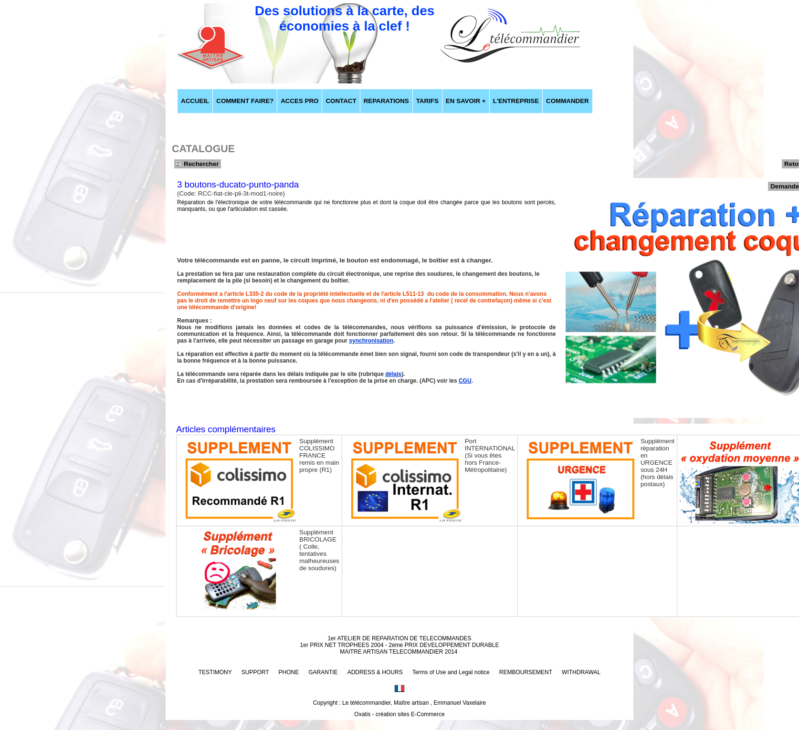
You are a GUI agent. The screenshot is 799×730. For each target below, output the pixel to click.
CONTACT (341, 100)
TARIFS (427, 100)
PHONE (289, 672)
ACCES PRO (299, 100)
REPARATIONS (386, 100)
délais (393, 374)
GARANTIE (322, 672)
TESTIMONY (215, 672)
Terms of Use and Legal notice (451, 672)
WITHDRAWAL (581, 672)
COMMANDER (567, 100)
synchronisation (371, 340)
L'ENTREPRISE (516, 100)
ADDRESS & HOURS (375, 672)
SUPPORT (255, 672)
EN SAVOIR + (466, 100)
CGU (465, 380)
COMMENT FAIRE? (244, 100)
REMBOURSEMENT (525, 672)
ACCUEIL (195, 100)
